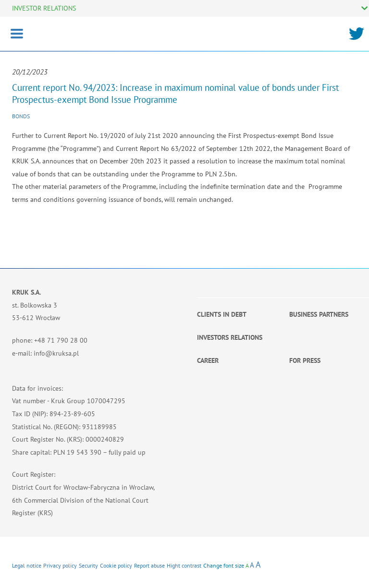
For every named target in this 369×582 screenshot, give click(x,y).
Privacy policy (60, 565)
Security (88, 565)
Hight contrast (184, 565)
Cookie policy (116, 565)
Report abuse (149, 565)
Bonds (21, 116)
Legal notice (26, 565)
